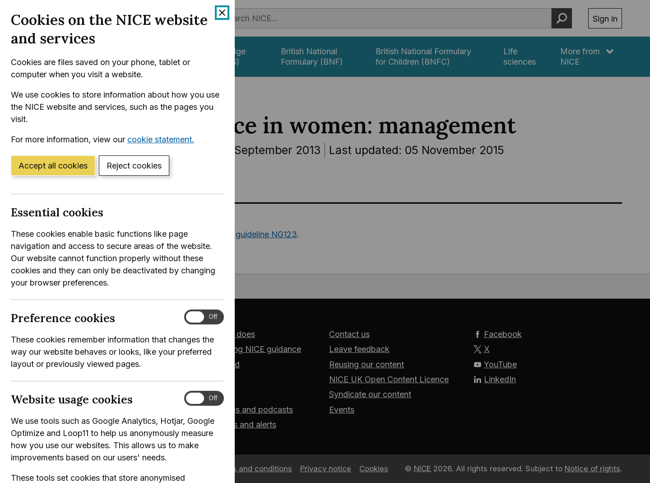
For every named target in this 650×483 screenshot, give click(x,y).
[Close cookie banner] (222, 12)
